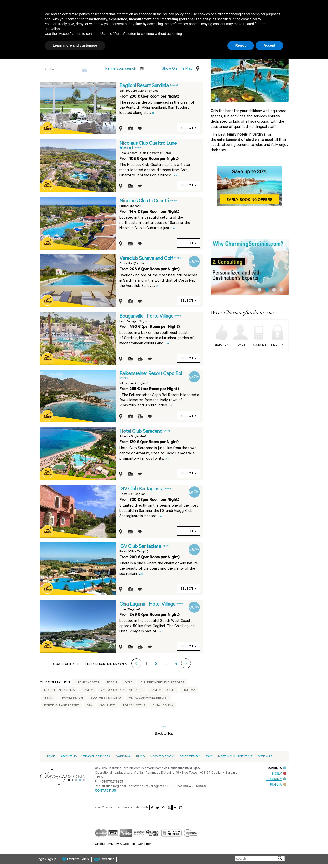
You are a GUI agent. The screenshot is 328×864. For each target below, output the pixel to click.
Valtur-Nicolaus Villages (122, 690)
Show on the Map (177, 69)
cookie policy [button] (251, 19)
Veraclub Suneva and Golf (146, 259)
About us (69, 757)
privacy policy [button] (173, 14)
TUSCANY (276, 779)
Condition (145, 844)
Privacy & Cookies (121, 844)
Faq (209, 757)
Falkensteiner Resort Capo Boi (150, 374)
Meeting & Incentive (235, 757)
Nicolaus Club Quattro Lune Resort (148, 146)
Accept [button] (269, 45)
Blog (140, 757)
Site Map (265, 757)
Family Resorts (163, 690)
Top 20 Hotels (133, 706)
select (188, 128)
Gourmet (107, 706)
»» (153, 113)
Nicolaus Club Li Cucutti (144, 201)
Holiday (189, 690)
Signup (51, 860)
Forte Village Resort (61, 706)
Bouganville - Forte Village (146, 317)
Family (88, 690)
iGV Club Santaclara (140, 547)
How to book (162, 757)
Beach (112, 682)
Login (41, 860)
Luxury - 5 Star (87, 682)
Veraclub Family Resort (148, 698)
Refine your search (120, 69)
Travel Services (96, 757)
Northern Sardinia (59, 690)
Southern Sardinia (106, 698)
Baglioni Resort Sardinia (144, 86)
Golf (129, 682)
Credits (100, 844)
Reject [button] (240, 45)
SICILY (279, 774)
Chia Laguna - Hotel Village (147, 605)
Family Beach (72, 698)
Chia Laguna (163, 706)
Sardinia (123, 757)
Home (50, 757)
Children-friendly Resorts (162, 682)
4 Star (49, 698)
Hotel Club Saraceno (141, 432)
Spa (89, 706)
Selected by (189, 757)
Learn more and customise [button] (75, 45)
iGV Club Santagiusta (141, 489)
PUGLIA (278, 785)
